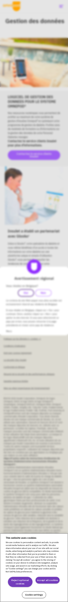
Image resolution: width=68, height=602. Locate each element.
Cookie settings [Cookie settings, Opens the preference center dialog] (34, 594)
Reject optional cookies (20, 582)
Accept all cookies (47, 580)
